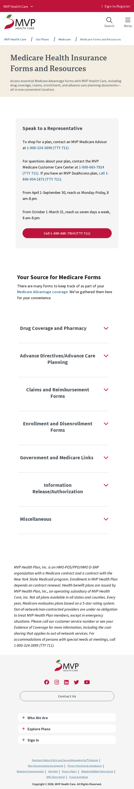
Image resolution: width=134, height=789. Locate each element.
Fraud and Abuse (78, 776)
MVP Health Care (15, 6)
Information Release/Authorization (57, 488)
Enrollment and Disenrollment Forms (57, 426)
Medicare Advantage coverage (42, 291)
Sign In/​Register (117, 6)
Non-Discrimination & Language (45, 765)
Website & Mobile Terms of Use (97, 771)
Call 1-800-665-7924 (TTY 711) (67, 233)
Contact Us (67, 696)
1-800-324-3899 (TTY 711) (48, 147)
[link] (67, 666)
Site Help (53, 771)
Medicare (65, 39)
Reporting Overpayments (30, 771)
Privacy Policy (69, 771)
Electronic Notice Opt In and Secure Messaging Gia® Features (65, 760)
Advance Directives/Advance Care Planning (57, 358)
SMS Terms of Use (55, 776)
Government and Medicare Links (56, 457)
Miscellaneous (35, 519)
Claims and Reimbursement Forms (57, 392)
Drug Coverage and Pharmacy (53, 328)
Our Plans (42, 39)
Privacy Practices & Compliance (85, 765)
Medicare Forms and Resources (100, 39)
